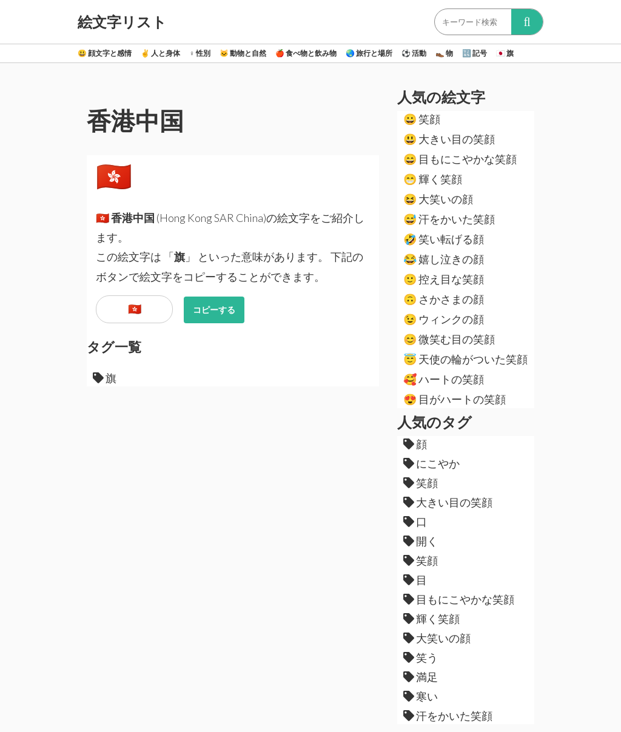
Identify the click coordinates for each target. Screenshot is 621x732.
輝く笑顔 (432, 179)
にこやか (431, 463)
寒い (420, 696)
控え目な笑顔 (443, 279)
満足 (420, 676)
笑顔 (421, 119)
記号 (474, 53)
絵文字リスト (122, 22)
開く (420, 541)
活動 (413, 53)
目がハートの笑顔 (454, 399)
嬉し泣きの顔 (443, 259)
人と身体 (160, 53)
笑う (420, 657)
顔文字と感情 (105, 53)
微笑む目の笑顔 (449, 339)
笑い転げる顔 (443, 239)
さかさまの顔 (443, 299)
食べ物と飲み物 (306, 53)
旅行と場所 (369, 53)
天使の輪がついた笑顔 (465, 359)
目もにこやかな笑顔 (460, 159)
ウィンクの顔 (443, 319)
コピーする (214, 309)
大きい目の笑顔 (449, 139)
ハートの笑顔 (443, 379)
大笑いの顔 (438, 199)
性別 (199, 53)
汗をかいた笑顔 (449, 219)
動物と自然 (243, 53)
